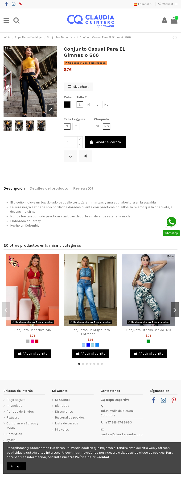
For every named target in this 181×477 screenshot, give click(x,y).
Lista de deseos (66, 423)
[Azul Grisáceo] (92, 345)
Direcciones (64, 412)
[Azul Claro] (83, 345)
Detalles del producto (49, 188)
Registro (12, 417)
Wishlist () (167, 4)
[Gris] (27, 341)
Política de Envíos (20, 412)
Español (143, 4)
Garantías (14, 434)
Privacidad (14, 406)
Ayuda (11, 440)
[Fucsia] (32, 341)
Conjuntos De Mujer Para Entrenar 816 (90, 332)
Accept (16, 466)
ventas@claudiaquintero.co (122, 434)
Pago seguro (15, 400)
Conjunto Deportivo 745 (32, 330)
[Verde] (148, 341)
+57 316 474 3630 (119, 422)
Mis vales (62, 429)
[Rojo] (36, 341)
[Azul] (88, 345)
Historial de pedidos (70, 417)
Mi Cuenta (62, 400)
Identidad (62, 406)
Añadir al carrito (105, 142)
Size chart (78, 87)
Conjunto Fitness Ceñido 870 (148, 330)
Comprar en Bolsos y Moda (22, 425)
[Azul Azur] (97, 345)
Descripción (14, 188)
